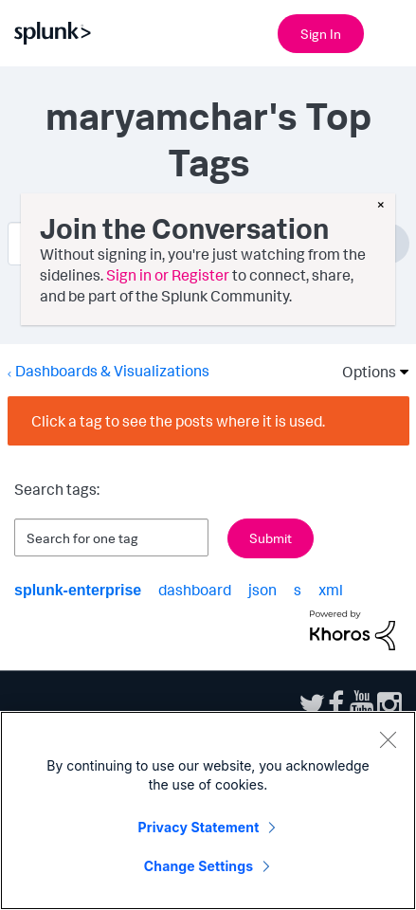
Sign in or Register (167, 274)
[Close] (387, 739)
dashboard (194, 589)
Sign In (320, 34)
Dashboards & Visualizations (112, 370)
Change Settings (198, 866)
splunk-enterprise (77, 590)
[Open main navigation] (390, 31)
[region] (208, 810)
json (262, 589)
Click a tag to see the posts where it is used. (178, 420)
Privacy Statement (199, 827)
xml (330, 589)
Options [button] (363, 371)
